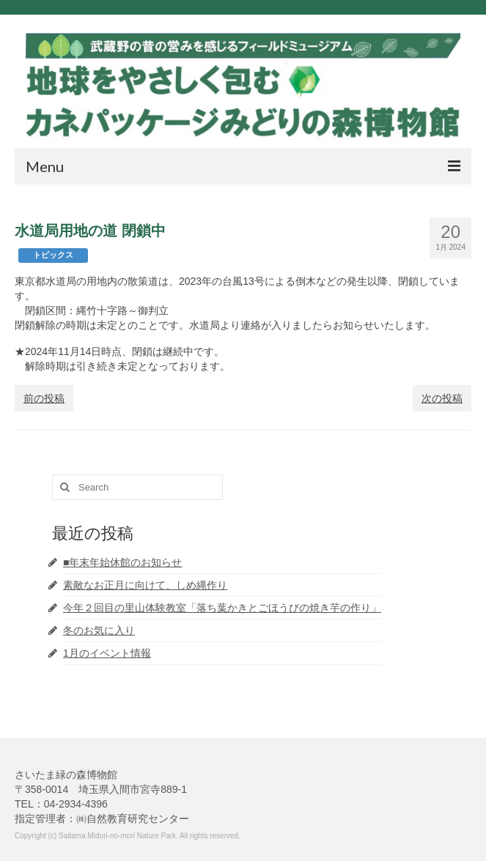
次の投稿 (442, 398)
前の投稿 (44, 398)
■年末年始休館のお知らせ (122, 562)
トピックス (53, 254)
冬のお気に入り (99, 630)
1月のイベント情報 (107, 653)
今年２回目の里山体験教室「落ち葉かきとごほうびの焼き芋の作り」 (222, 608)
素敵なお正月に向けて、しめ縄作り (145, 585)
